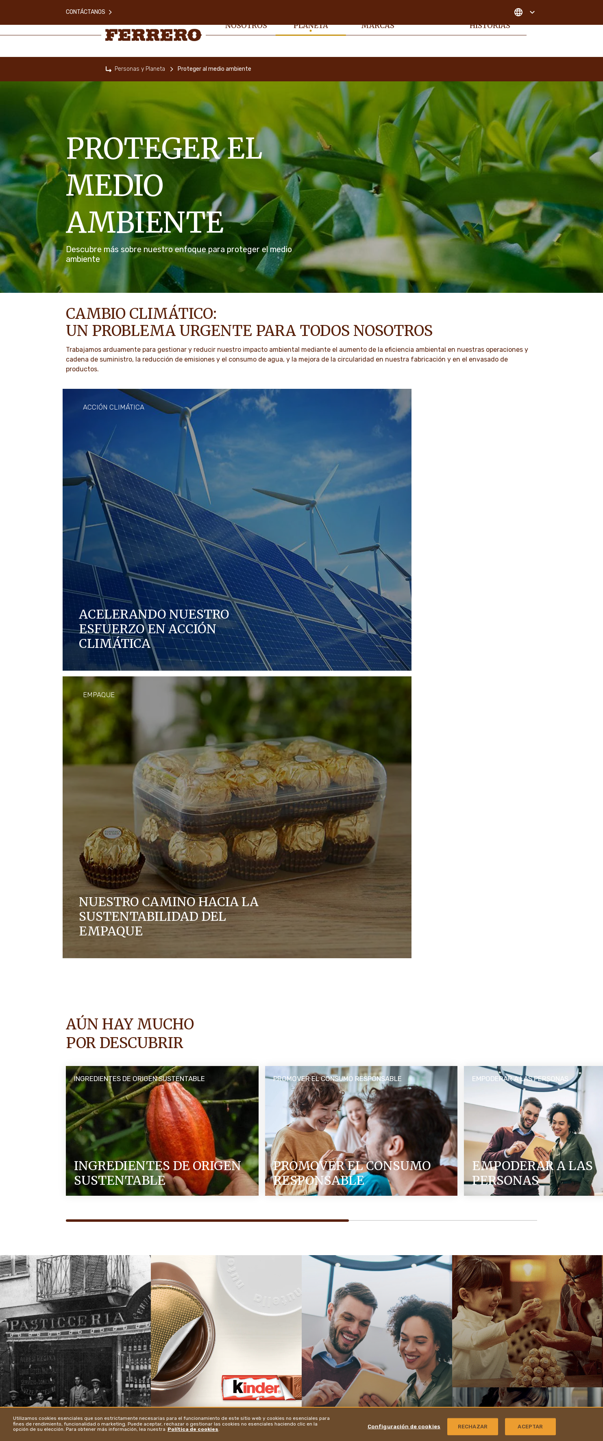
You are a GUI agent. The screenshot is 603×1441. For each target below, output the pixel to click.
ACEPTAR (530, 1427)
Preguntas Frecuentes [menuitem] (280, 1237)
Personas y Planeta (140, 68)
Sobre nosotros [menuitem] (246, 29)
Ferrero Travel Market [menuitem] (471, 1281)
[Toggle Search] (532, 29)
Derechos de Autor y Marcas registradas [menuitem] (488, 1303)
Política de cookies (193, 1429)
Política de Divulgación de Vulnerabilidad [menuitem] (490, 1326)
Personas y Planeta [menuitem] (309, 29)
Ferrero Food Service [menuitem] (471, 1258)
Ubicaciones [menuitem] (458, 1371)
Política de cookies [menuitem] (277, 1258)
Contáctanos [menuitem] (89, 7)
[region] (301, 1424)
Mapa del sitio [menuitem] (271, 1279)
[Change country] (524, 8)
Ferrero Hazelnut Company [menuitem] (478, 1349)
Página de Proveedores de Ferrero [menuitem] (486, 1235)
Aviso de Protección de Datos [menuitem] (290, 1299)
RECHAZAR (473, 1427)
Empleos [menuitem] (430, 29)
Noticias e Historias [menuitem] (490, 29)
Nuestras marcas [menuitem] (375, 29)
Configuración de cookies (404, 1427)
